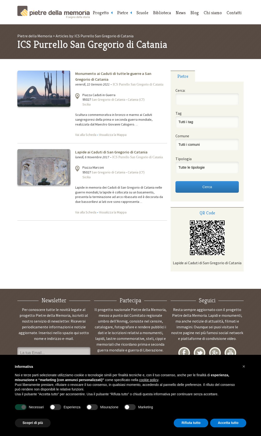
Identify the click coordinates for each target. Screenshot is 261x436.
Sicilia (86, 104)
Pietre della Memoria (53, 12)
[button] (244, 366)
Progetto (101, 12)
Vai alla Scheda (85, 134)
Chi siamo (213, 12)
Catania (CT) (136, 99)
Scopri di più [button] (33, 423)
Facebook (184, 353)
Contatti (234, 12)
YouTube (230, 353)
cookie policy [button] (148, 380)
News (181, 12)
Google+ (215, 353)
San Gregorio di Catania (108, 99)
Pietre (122, 12)
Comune (182, 135)
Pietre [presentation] (182, 76)
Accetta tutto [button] (228, 423)
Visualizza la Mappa (113, 134)
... (137, 124)
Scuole (142, 12)
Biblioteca (162, 12)
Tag (178, 113)
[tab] (183, 76)
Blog (194, 12)
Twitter (199, 353)
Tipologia (183, 158)
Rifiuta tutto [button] (191, 423)
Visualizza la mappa (77, 96)
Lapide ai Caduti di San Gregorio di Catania (111, 152)
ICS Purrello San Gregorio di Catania (138, 84)
